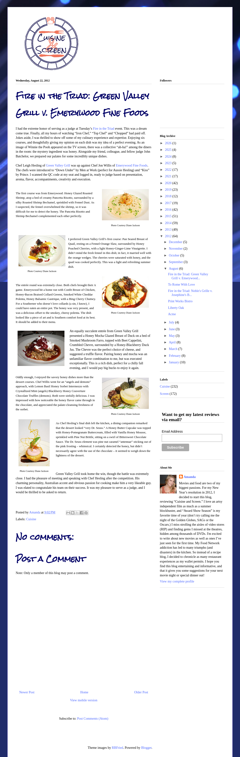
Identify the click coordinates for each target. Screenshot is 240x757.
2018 (168, 196)
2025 (168, 149)
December (176, 242)
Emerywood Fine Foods (131, 165)
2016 (168, 209)
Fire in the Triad (103, 128)
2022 (168, 169)
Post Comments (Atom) (92, 718)
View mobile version (84, 700)
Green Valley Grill (58, 165)
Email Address (172, 431)
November (176, 248)
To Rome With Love (181, 284)
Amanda (35, 512)
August (174, 268)
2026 (168, 143)
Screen (164, 394)
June (172, 329)
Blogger (146, 747)
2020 (168, 183)
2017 (168, 203)
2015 (168, 216)
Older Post (141, 692)
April (172, 342)
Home (84, 692)
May (172, 336)
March (173, 349)
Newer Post (26, 692)
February (175, 355)
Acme (172, 314)
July (172, 322)
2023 (168, 163)
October (174, 255)
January (174, 362)
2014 (168, 223)
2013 (168, 229)
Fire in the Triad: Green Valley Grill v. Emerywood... (188, 276)
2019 (168, 189)
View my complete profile (177, 581)
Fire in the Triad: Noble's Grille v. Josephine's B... (190, 293)
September (176, 262)
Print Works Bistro (180, 301)
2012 (168, 236)
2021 (168, 176)
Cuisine (31, 519)
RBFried (117, 747)
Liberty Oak (176, 308)
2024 (168, 156)
